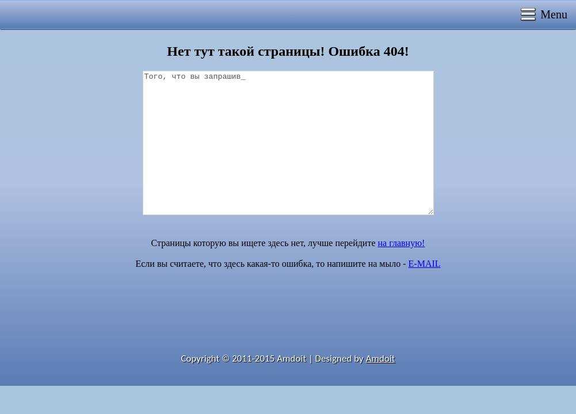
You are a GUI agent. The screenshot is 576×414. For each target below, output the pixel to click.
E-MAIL (425, 264)
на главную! (401, 243)
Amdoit (380, 358)
